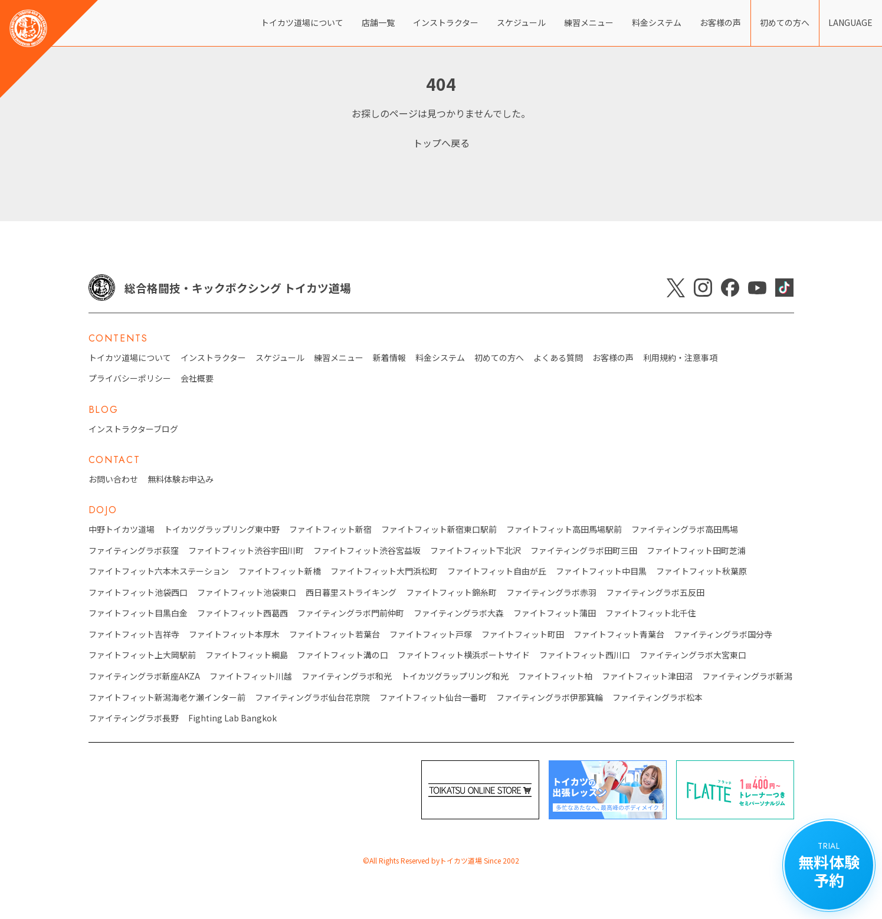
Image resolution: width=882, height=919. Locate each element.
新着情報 (389, 357)
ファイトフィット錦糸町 (451, 592)
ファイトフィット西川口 (584, 655)
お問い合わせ (113, 479)
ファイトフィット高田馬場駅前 (564, 529)
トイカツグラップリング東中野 (222, 529)
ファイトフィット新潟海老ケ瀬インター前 (166, 697)
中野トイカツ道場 (121, 529)
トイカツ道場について (302, 22)
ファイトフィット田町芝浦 (696, 550)
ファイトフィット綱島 (246, 655)
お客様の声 (720, 22)
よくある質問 (558, 357)
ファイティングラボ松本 (657, 697)
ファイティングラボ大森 (459, 613)
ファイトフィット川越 (250, 676)
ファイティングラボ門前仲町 (350, 613)
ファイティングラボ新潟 (747, 676)
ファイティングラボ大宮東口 (693, 655)
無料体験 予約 (829, 865)
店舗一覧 (378, 22)
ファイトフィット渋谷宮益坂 (367, 550)
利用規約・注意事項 (680, 357)
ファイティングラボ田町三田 (583, 550)
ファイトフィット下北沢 (475, 550)
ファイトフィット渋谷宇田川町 (246, 550)
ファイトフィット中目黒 (601, 571)
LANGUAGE (850, 22)
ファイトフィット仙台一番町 (433, 697)
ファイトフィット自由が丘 (496, 571)
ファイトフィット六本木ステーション (158, 571)
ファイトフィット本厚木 (234, 634)
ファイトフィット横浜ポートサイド (464, 655)
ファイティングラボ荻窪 (133, 550)
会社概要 (197, 378)
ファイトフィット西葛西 (242, 613)
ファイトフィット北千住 (650, 613)
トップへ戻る (441, 143)
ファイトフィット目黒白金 (138, 613)
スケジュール (521, 22)
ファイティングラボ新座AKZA (144, 676)
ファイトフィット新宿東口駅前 (439, 529)
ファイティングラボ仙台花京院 (312, 697)
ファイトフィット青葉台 (618, 634)
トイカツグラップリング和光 (455, 676)
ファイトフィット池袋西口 (138, 592)
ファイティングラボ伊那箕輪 (549, 697)
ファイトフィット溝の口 (342, 655)
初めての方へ (784, 22)
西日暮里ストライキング (351, 592)
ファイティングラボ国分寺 (723, 634)
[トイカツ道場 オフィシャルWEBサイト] (49, 49)
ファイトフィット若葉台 (334, 634)
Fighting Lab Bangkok (232, 718)
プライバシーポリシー (129, 378)
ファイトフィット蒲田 (554, 613)
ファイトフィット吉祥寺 (133, 634)
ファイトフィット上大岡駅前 (142, 655)
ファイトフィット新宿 (330, 529)
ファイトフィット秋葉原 (701, 571)
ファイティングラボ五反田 (655, 592)
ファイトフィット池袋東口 (246, 592)
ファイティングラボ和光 (346, 676)
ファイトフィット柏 (555, 676)
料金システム (656, 22)
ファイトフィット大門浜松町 (384, 571)
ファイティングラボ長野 (133, 718)
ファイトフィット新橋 (279, 571)
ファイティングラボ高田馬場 (684, 529)
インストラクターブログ (133, 429)
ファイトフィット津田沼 (647, 676)
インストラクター (445, 22)
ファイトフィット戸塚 (430, 634)
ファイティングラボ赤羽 (551, 592)
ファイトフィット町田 (522, 634)
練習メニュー (589, 22)
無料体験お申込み (180, 479)
